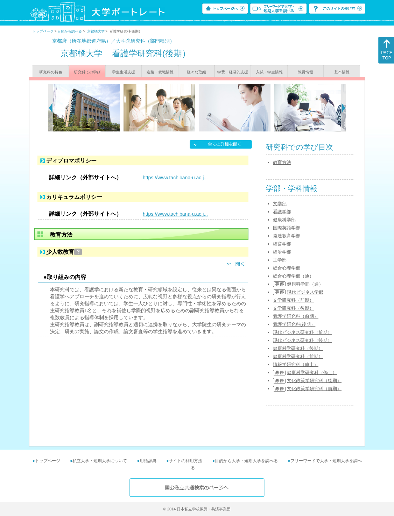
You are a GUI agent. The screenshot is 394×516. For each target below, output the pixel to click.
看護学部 (282, 211)
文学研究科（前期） (293, 300)
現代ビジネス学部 (305, 292)
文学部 (280, 203)
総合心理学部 (286, 268)
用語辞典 (148, 460)
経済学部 (282, 252)
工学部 (280, 260)
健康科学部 (284, 219)
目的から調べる (69, 31)
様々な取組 (196, 72)
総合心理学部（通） (293, 276)
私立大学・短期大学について (99, 460)
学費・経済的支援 (232, 72)
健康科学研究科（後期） (298, 348)
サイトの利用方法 (185, 460)
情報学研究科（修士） (295, 364)
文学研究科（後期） (293, 308)
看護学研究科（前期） (295, 316)
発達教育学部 (286, 235)
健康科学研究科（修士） (312, 372)
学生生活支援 (123, 72)
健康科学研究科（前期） (298, 356)
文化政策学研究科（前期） (314, 388)
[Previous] (50, 107)
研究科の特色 (50, 72)
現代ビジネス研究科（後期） (302, 340)
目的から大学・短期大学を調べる (246, 460)
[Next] (343, 107)
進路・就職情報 (160, 72)
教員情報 (305, 72)
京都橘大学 (96, 31)
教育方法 (282, 162)
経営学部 (282, 243)
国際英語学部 (286, 227)
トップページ (43, 31)
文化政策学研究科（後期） (314, 380)
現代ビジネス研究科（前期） (302, 332)
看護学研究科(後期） (294, 324)
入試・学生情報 (269, 72)
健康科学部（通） (305, 284)
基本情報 (342, 72)
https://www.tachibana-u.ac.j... (175, 177)
